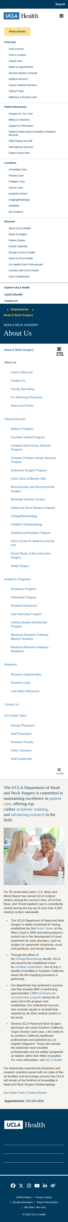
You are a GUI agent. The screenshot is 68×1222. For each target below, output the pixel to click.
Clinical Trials (16, 91)
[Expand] (49, 362)
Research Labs (20, 682)
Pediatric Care (17, 181)
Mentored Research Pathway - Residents (30, 649)
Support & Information (21, 125)
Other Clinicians (21, 750)
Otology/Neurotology (24, 516)
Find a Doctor (16, 48)
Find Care (10, 42)
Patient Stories (17, 240)
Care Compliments (19, 276)
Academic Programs (17, 579)
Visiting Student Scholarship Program (29, 624)
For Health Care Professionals (26, 264)
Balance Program (22, 428)
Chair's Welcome (22, 372)
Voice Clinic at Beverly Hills (28, 478)
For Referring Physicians (27, 397)
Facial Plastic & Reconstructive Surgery (31, 555)
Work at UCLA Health (21, 258)
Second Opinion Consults (23, 73)
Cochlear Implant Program (28, 437)
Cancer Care (16, 187)
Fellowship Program (23, 597)
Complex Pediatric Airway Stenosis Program (33, 459)
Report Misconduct (47, 1202)
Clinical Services (15, 419)
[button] (34, 287)
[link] (13, 1186)
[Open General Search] (59, 4)
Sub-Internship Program (26, 614)
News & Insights (18, 234)
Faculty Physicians (23, 725)
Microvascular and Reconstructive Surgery (32, 488)
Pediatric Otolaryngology (26, 524)
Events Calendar (18, 246)
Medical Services (18, 79)
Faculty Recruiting (22, 389)
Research (10, 664)
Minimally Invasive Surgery (28, 499)
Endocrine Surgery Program (29, 470)
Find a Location (17, 54)
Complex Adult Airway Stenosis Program (31, 447)
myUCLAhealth (13, 294)
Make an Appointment (21, 66)
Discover (9, 221)
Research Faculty (22, 742)
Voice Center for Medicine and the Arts (33, 543)
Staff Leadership (21, 758)
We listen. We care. (35, 1207)
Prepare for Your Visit (21, 113)
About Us (10, 362)
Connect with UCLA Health (24, 270)
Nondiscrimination (23, 1202)
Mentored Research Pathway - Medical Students (30, 636)
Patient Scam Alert (19, 152)
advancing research (28, 814)
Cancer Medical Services (23, 85)
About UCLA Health (20, 228)
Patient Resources (15, 106)
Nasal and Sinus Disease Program (33, 507)
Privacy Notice (44, 1197)
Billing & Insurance (19, 119)
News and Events (22, 405)
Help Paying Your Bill (20, 140)
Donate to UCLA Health (22, 252)
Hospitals (14, 205)
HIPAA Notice (24, 1197)
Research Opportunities (26, 674)
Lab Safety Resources (25, 691)
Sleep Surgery (20, 565)
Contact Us (11, 300)
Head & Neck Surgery (18, 315)
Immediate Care (18, 169)
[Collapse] (61, 362)
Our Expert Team (15, 715)
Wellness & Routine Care (23, 97)
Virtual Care (15, 61)
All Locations (16, 211)
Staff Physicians (21, 733)
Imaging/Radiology (19, 199)
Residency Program (23, 588)
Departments (20, 309)
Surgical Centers (18, 193)
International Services (21, 147)
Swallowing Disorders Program (31, 532)
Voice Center (45, 928)
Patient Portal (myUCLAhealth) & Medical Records (32, 133)
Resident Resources (24, 605)
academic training (32, 809)
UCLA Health (53, 1060)
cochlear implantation (28, 966)
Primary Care (16, 175)
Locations (10, 162)
